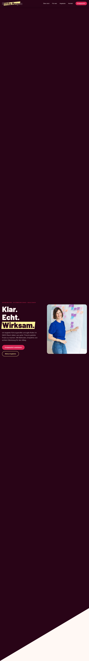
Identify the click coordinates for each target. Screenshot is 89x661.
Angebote (63, 3)
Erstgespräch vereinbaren (13, 347)
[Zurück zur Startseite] (12, 3)
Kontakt (70, 3)
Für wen (54, 3)
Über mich (46, 3)
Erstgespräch (81, 3)
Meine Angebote (10, 354)
